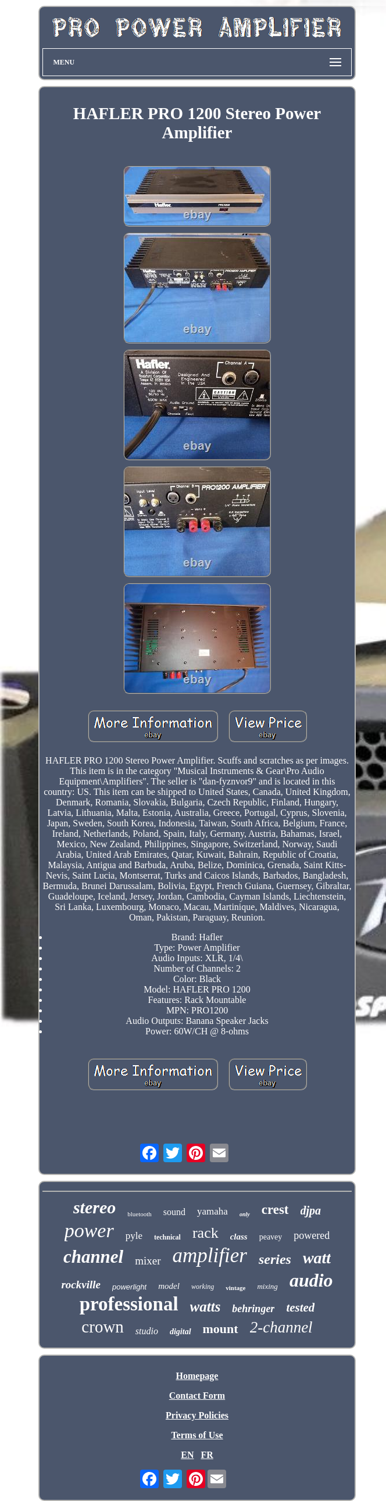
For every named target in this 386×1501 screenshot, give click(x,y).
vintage (235, 1287)
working (202, 1287)
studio (146, 1331)
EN (187, 1455)
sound (174, 1212)
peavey (271, 1237)
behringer (253, 1308)
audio (311, 1280)
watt (317, 1258)
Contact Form (197, 1395)
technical (167, 1237)
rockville (81, 1284)
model (169, 1286)
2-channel (281, 1327)
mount (220, 1328)
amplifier (210, 1255)
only (245, 1214)
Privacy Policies (197, 1415)
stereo (94, 1207)
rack (205, 1232)
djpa (311, 1210)
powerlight (129, 1287)
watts (205, 1306)
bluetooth (139, 1213)
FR (207, 1455)
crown (102, 1326)
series (275, 1259)
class (239, 1236)
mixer (147, 1261)
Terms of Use (197, 1435)
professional (129, 1304)
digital (180, 1331)
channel (93, 1256)
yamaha (212, 1211)
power (89, 1230)
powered (312, 1235)
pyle (134, 1235)
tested (300, 1307)
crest (275, 1209)
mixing (267, 1286)
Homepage (197, 1376)
